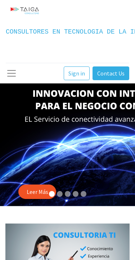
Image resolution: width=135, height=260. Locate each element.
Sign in (76, 73)
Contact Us (111, 73)
